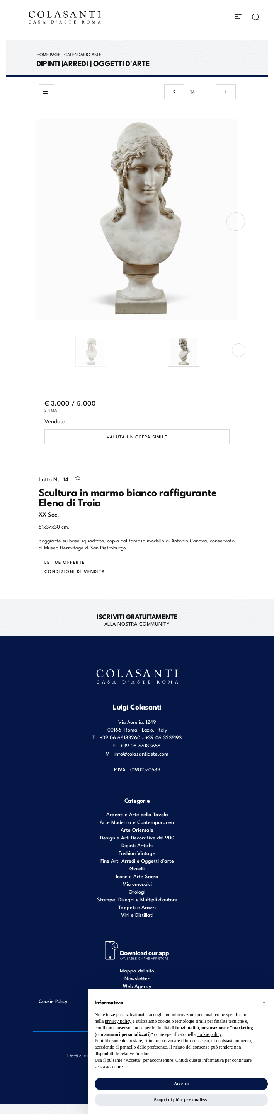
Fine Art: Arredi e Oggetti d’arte (137, 860)
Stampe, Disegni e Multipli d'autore (137, 899)
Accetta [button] (181, 1084)
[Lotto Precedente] (174, 91)
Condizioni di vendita (75, 571)
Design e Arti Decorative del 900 (137, 837)
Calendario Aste (82, 54)
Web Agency (137, 985)
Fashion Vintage (137, 852)
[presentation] (235, 221)
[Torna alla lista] (46, 91)
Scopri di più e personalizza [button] (181, 1099)
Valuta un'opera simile (137, 436)
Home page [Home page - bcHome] (48, 54)
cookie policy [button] (209, 1034)
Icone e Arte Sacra (137, 876)
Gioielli (137, 868)
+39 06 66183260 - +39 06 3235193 (141, 737)
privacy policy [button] (118, 1021)
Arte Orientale (137, 829)
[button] (264, 1002)
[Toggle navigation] (238, 17)
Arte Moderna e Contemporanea (137, 822)
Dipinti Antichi (137, 845)
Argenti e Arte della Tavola (137, 814)
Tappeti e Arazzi (137, 907)
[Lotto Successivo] (226, 91)
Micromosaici (137, 883)
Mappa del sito (137, 970)
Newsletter (137, 978)
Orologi (137, 891)
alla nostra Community (137, 619)
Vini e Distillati (137, 914)
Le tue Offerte (64, 562)
